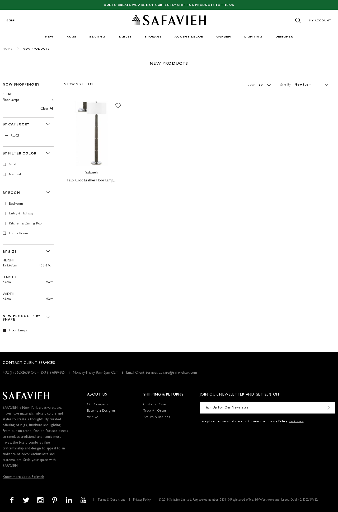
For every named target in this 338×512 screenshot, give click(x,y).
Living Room (18, 233)
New (49, 36)
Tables (125, 36)
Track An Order (155, 411)
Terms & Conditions (111, 500)
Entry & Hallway (21, 213)
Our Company (97, 404)
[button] (118, 106)
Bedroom (16, 204)
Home (7, 49)
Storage (153, 36)
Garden (223, 36)
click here (296, 421)
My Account (320, 20)
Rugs (71, 36)
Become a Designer (101, 411)
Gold (12, 164)
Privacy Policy (142, 500)
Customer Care (154, 404)
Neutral (15, 174)
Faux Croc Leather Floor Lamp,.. (91, 180)
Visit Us (92, 417)
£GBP (11, 20)
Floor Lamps (18, 330)
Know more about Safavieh (23, 477)
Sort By (285, 85)
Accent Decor (189, 36)
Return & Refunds (156, 417)
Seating (97, 36)
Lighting (253, 36)
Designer (284, 36)
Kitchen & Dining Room (27, 224)
